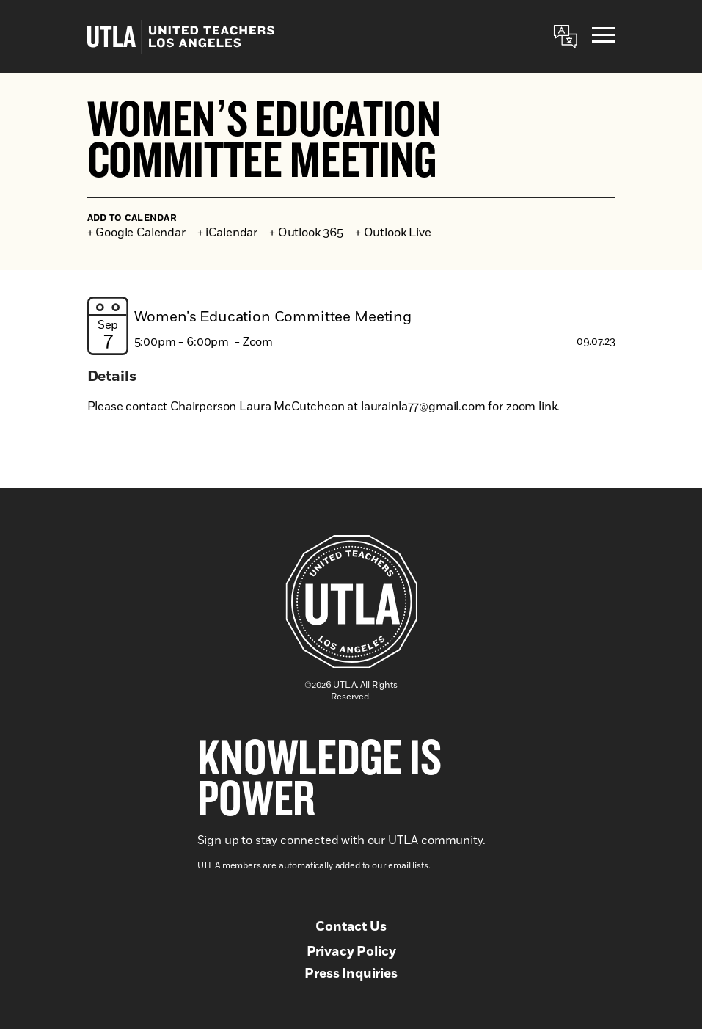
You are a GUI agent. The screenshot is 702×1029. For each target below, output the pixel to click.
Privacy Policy (351, 952)
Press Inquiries (351, 974)
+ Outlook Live (393, 233)
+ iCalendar (227, 233)
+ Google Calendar (136, 233)
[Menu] (603, 37)
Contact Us (350, 927)
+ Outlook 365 (306, 233)
